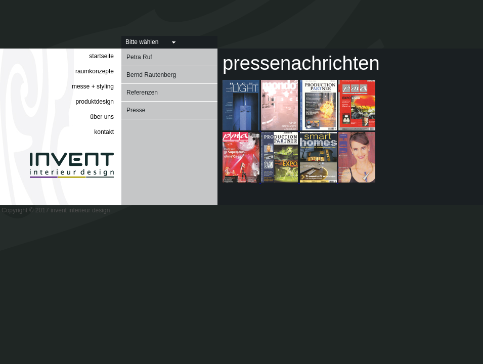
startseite (101, 56)
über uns (102, 116)
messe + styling (93, 86)
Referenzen (142, 92)
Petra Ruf (139, 57)
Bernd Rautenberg (151, 74)
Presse (135, 110)
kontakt (104, 131)
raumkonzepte (94, 71)
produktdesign (95, 101)
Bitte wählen (141, 42)
